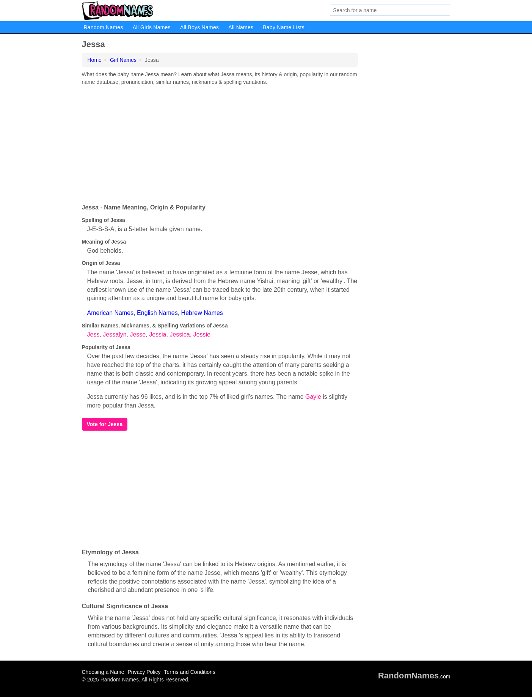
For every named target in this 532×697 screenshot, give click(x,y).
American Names (110, 313)
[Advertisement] (220, 143)
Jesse (138, 334)
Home (95, 60)
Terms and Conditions (189, 672)
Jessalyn (114, 334)
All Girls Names (152, 27)
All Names (240, 27)
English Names (157, 313)
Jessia (157, 334)
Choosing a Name (103, 672)
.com (414, 676)
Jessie (201, 334)
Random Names (103, 27)
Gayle (313, 396)
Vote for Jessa (105, 424)
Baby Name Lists (283, 27)
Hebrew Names (202, 313)
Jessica (179, 334)
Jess (93, 334)
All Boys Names (199, 27)
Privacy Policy (143, 672)
